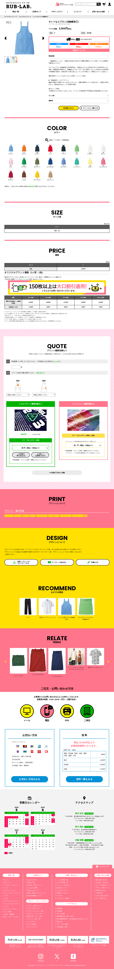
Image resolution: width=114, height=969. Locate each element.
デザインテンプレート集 (35, 911)
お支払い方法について (34, 885)
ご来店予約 (99, 893)
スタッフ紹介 (61, 913)
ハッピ (6, 906)
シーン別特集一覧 (62, 880)
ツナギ (6, 895)
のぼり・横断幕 (9, 914)
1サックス (11, 153)
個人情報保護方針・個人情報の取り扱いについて (72, 919)
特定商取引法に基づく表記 (65, 916)
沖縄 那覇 (79, 840)
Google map (89, 813)
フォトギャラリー (62, 890)
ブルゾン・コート (9, 890)
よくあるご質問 (32, 888)
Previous (5, 38)
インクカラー (31, 921)
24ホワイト (103, 153)
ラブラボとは (71, 904)
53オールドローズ (103, 166)
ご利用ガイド (37, 875)
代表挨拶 (59, 911)
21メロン (76, 153)
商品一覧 (15, 12)
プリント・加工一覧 (33, 919)
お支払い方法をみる (29, 779)
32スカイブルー (63, 166)
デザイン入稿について (34, 905)
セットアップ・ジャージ (12, 893)
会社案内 (59, 908)
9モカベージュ (50, 179)
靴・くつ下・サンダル (11, 917)
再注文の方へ (31, 882)
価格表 (51, 100)
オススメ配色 (31, 924)
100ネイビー (37, 153)
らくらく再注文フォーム (103, 885)
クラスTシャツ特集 (63, 898)
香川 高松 (79, 827)
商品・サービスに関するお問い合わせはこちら (84, 847)
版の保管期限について (34, 895)
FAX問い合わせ (100, 890)
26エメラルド (24, 166)
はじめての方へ (32, 880)
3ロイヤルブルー (50, 166)
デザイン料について (33, 908)
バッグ (6, 888)
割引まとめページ (33, 890)
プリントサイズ (32, 927)
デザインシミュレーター (35, 913)
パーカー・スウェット (11, 885)
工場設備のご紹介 (62, 927)
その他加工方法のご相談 (57, 472)
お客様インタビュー (63, 893)
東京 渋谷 (79, 813)
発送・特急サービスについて (36, 893)
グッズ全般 (7, 911)
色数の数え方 (40, 373)
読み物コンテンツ (62, 888)
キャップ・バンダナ (10, 909)
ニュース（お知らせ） (64, 885)
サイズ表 (51, 95)
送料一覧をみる (84, 779)
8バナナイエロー (37, 179)
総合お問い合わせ (101, 880)
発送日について (79, 50)
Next (109, 662)
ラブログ (59, 895)
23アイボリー (90, 153)
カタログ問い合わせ (102, 895)
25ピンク (10, 166)
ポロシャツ (7, 882)
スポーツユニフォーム (11, 901)
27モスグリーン (37, 166)
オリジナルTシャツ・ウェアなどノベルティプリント (50, 965)
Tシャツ (6, 880)
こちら (24, 279)
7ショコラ (24, 179)
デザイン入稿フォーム (103, 888)
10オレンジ (24, 153)
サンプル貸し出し (101, 898)
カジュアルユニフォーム (12, 903)
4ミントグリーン (77, 166)
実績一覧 (59, 921)
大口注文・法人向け (102, 882)
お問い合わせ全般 (98, 12)
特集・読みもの (71, 875)
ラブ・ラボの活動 (62, 924)
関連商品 (31, 186)
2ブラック (63, 153)
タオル (6, 898)
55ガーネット (10, 179)
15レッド (50, 153)
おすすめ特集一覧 (62, 882)
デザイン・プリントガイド (37, 901)
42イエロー (90, 166)
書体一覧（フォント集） (35, 916)
